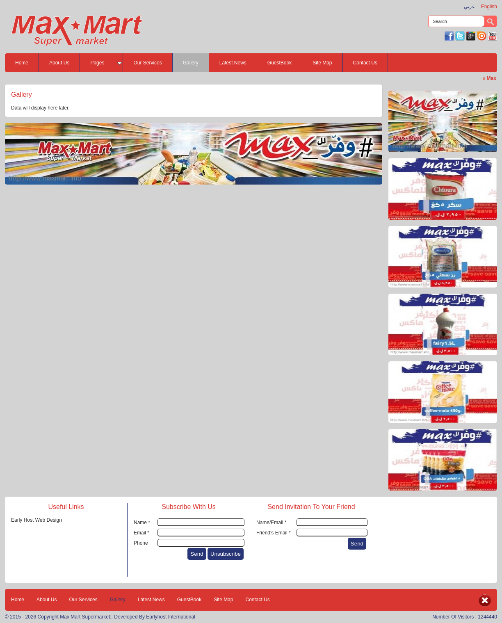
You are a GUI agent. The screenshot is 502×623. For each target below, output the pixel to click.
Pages (101, 63)
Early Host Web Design (36, 520)
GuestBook (279, 63)
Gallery (191, 63)
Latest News (232, 63)
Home (21, 63)
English (489, 6)
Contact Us (365, 63)
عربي (469, 6)
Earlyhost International (170, 617)
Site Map (322, 63)
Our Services (147, 63)
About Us (59, 63)
